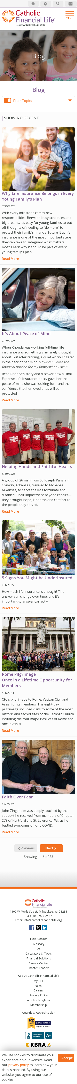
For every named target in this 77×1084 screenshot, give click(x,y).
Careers (38, 990)
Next (51, 848)
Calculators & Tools (38, 953)
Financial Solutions (38, 958)
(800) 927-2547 (41, 916)
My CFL (38, 981)
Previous (25, 848)
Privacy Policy (39, 995)
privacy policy (18, 1065)
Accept (67, 1058)
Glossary (38, 944)
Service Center (38, 963)
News (38, 986)
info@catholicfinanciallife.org (42, 920)
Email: (19, 920)
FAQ (38, 949)
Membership (38, 1005)
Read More (10, 258)
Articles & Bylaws (38, 1000)
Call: (28, 916)
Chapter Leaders (38, 968)
